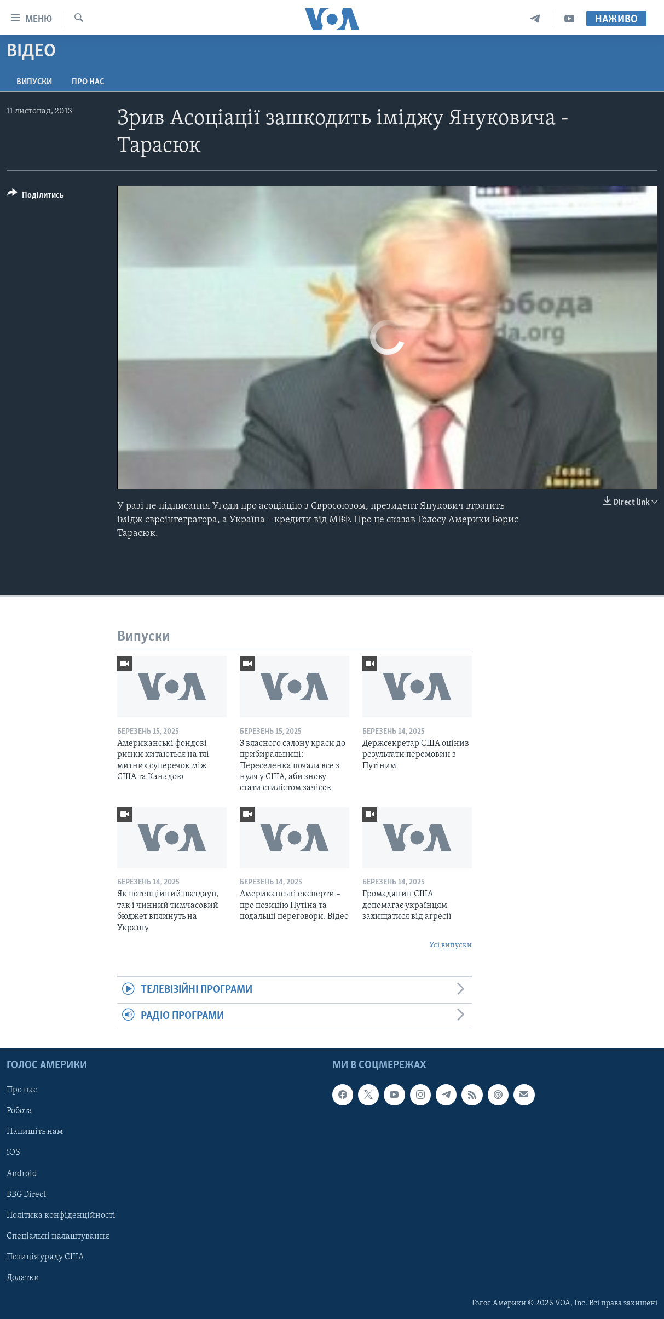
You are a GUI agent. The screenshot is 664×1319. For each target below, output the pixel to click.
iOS (13, 1153)
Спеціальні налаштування (58, 1236)
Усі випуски (450, 945)
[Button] (35, 197)
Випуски (34, 82)
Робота (19, 1111)
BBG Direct (26, 1194)
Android (22, 1174)
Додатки (23, 1278)
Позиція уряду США (45, 1257)
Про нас (88, 82)
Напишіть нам (35, 1132)
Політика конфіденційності (61, 1215)
